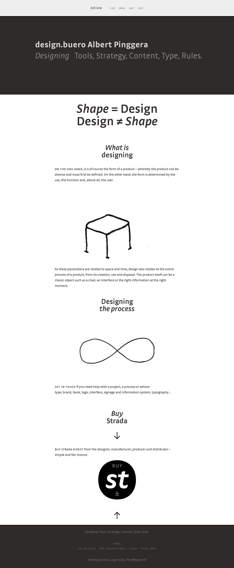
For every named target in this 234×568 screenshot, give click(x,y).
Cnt (141, 8)
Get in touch (87, 548)
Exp (112, 8)
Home (117, 543)
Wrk (122, 8)
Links (134, 548)
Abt (131, 8)
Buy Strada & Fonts (112, 548)
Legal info (148, 548)
